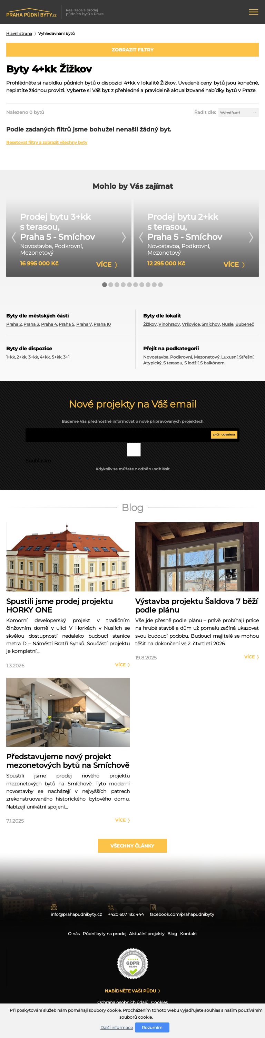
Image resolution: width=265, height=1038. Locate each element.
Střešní (246, 359)
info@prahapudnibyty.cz (68, 912)
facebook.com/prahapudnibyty (198, 912)
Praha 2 (14, 326)
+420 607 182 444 (129, 912)
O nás (69, 933)
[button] (104, 287)
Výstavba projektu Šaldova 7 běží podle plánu (196, 608)
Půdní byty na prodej (102, 933)
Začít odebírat (223, 437)
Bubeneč (244, 326)
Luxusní (229, 359)
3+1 (66, 359)
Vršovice (191, 326)
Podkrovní (181, 359)
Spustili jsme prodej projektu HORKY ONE (59, 608)
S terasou (172, 365)
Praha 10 (102, 326)
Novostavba (155, 359)
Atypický (152, 365)
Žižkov (150, 326)
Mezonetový (206, 359)
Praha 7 (84, 326)
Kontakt (193, 933)
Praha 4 (49, 326)
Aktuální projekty (148, 933)
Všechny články (132, 851)
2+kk (21, 359)
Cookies (161, 1003)
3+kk (33, 359)
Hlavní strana (19, 33)
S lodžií (191, 365)
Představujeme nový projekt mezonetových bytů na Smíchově (67, 763)
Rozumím (152, 1027)
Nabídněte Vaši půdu (130, 990)
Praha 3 (31, 326)
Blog (175, 933)
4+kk (45, 359)
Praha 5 (66, 326)
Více (120, 667)
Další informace (116, 1027)
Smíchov (211, 326)
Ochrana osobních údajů (122, 1003)
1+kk (10, 359)
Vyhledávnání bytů (56, 33)
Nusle (227, 326)
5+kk (56, 359)
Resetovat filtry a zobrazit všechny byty (46, 145)
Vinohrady (169, 326)
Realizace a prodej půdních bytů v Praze (55, 12)
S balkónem (212, 365)
